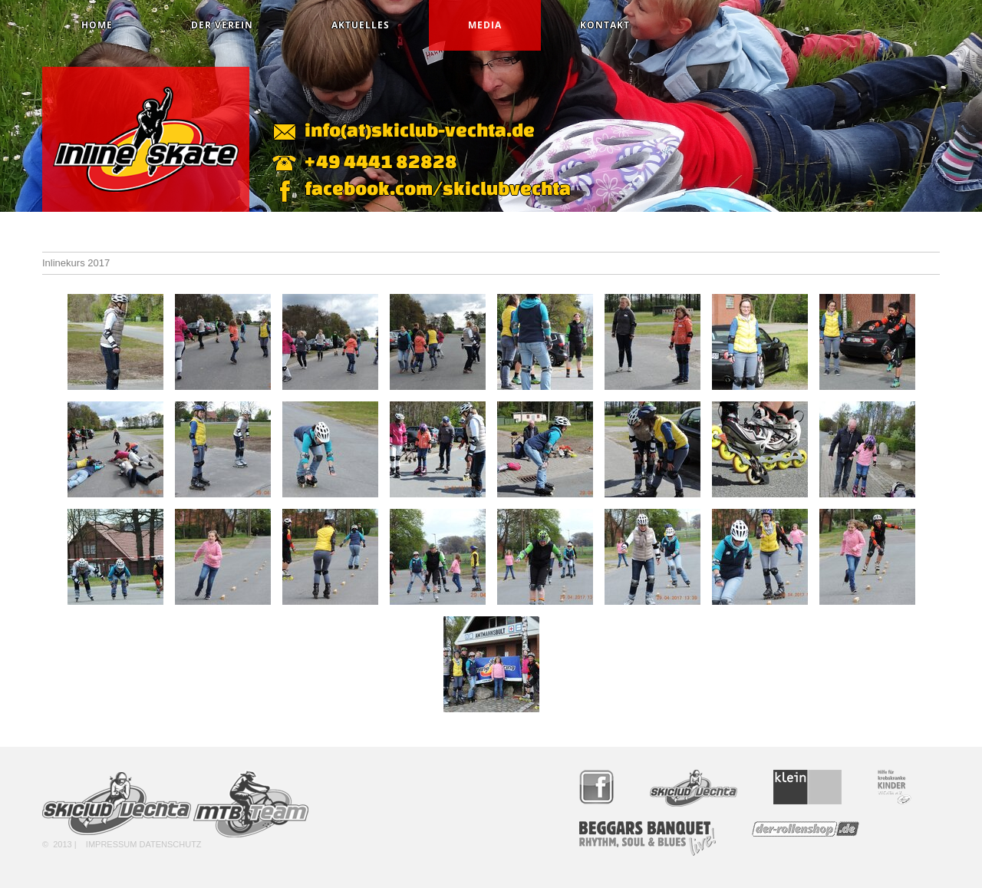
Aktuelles (360, 24)
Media (485, 24)
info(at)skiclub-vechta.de (420, 129)
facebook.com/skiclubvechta (438, 188)
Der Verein (222, 24)
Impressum (111, 844)
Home (97, 24)
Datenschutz (171, 844)
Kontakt (605, 24)
